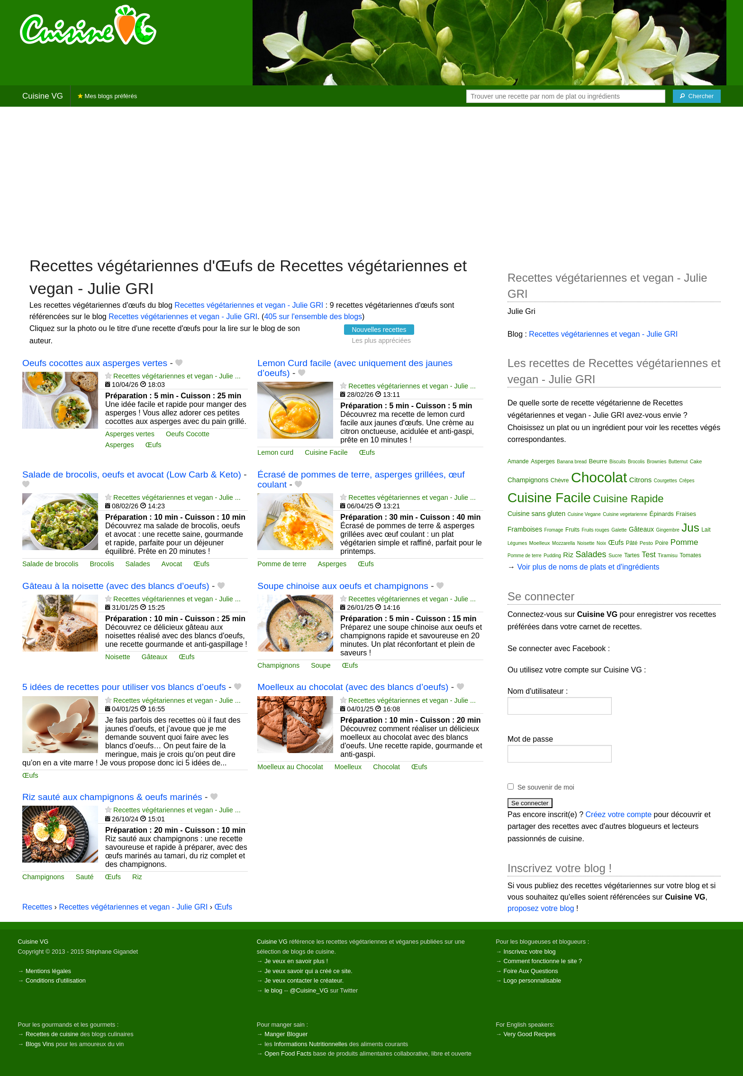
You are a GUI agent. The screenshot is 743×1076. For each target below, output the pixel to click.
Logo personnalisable (532, 980)
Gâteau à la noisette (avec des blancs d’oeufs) (115, 586)
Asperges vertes (129, 434)
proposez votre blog (540, 908)
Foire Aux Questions (530, 971)
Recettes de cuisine (52, 1034)
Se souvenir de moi (545, 787)
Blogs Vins (40, 1044)
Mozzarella (563, 543)
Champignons (278, 665)
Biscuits (617, 461)
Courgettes (665, 480)
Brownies (656, 461)
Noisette (117, 657)
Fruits (572, 529)
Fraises (686, 513)
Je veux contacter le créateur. (304, 980)
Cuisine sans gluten (536, 513)
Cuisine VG (42, 96)
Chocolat (386, 767)
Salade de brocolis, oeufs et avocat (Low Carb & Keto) (131, 474)
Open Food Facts (287, 1053)
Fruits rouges (595, 530)
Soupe (321, 665)
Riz (137, 877)
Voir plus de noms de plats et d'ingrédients (588, 567)
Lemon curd (275, 452)
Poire (661, 543)
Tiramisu (668, 555)
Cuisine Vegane (584, 514)
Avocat (172, 564)
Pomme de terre (281, 564)
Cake (696, 461)
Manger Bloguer (286, 1034)
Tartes (632, 555)
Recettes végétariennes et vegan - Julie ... (177, 376)
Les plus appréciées (381, 340)
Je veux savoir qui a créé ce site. (308, 971)
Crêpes (686, 480)
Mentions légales (48, 971)
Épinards (662, 513)
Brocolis (102, 564)
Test (648, 555)
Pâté (632, 543)
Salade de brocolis (50, 564)
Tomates (690, 555)
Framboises (524, 529)
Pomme (684, 542)
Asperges (119, 445)
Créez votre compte (619, 814)
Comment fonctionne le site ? (542, 961)
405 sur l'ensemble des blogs (313, 317)
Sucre (615, 555)
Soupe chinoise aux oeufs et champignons (342, 586)
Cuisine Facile (326, 452)
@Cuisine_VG (309, 990)
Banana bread (572, 461)
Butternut (678, 461)
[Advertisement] (371, 180)
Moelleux (348, 767)
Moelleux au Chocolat (290, 767)
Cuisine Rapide (628, 499)
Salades (138, 564)
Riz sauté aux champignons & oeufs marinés (112, 797)
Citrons (640, 480)
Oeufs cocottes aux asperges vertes (94, 363)
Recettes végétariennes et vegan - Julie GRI (248, 305)
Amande (518, 461)
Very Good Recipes (529, 1034)
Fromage (553, 530)
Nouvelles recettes (379, 329)
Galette (618, 530)
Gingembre (667, 530)
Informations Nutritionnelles (310, 1044)
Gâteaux (154, 657)
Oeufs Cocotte (187, 434)
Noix (601, 543)
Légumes (517, 543)
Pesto (646, 543)
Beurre (598, 461)
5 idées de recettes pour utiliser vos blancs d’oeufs (124, 687)
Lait (705, 529)
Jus (690, 527)
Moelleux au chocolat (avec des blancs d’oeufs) (352, 687)
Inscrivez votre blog (529, 951)
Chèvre (560, 480)
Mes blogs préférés (107, 96)
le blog (273, 990)
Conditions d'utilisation (56, 980)
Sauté (85, 877)
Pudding (552, 555)
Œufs (153, 445)
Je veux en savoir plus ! (296, 961)
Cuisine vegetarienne (625, 514)
